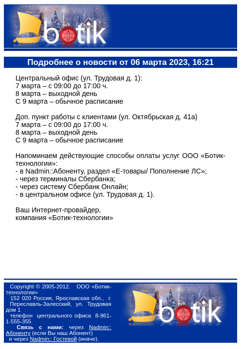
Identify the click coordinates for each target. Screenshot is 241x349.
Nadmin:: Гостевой (53, 339)
